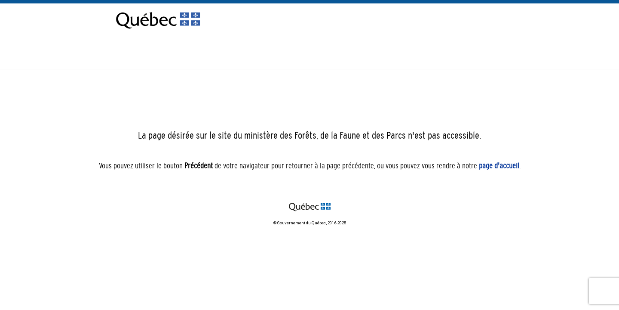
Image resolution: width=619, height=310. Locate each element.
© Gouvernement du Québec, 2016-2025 (309, 222)
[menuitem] (501, 59)
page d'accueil (499, 165)
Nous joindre (469, 52)
